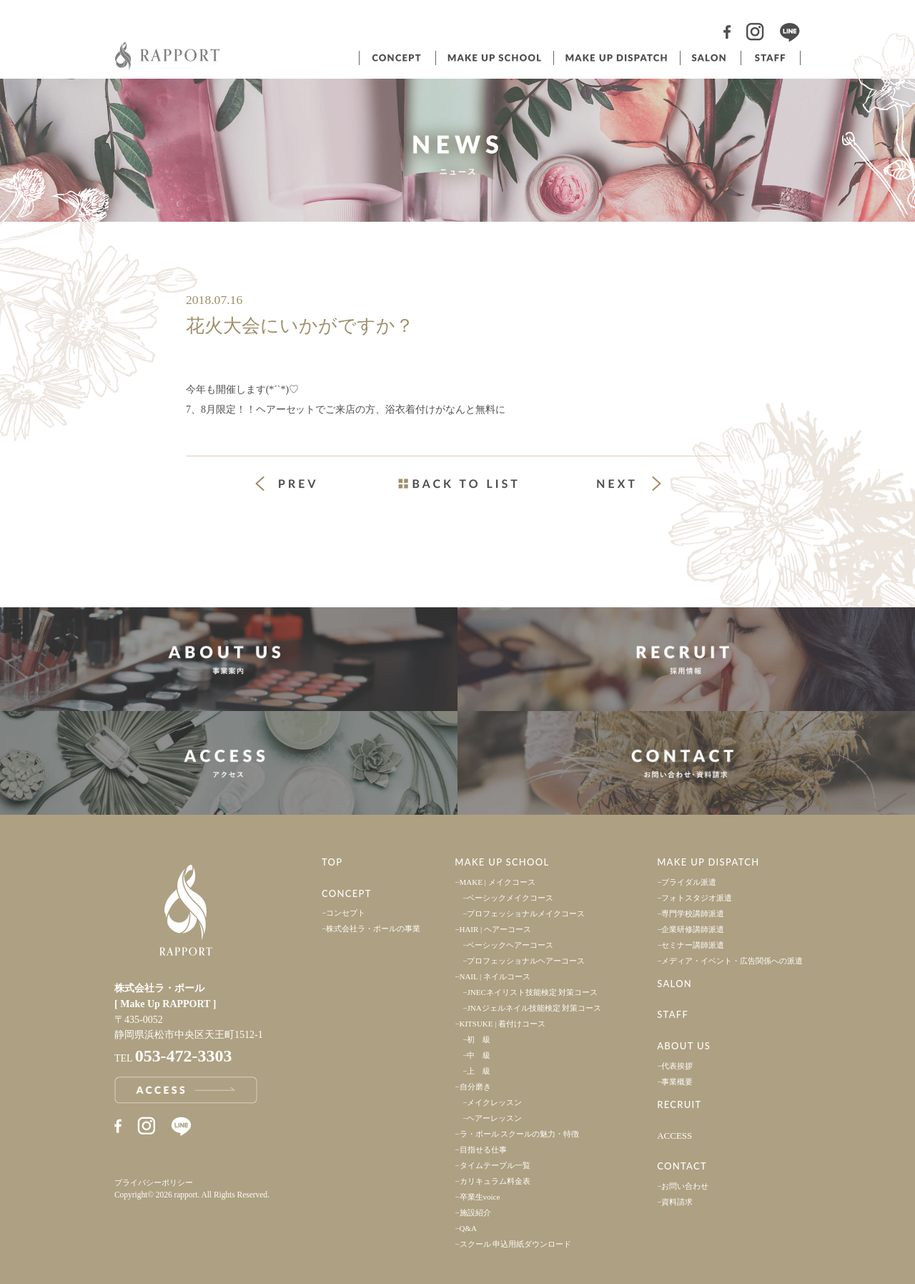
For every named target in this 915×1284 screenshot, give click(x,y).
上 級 (478, 1071)
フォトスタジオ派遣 (696, 897)
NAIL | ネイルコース (495, 976)
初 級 (478, 1039)
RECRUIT (679, 1104)
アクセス (229, 763)
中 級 (478, 1055)
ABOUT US (684, 1046)
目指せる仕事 (483, 1149)
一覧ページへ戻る (457, 483)
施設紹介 (475, 1212)
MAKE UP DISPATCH (708, 862)
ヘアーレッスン (494, 1118)
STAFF (672, 1014)
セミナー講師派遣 (692, 945)
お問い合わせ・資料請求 (686, 763)
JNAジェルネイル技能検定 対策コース (534, 1008)
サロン (709, 58)
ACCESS (674, 1135)
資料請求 (677, 1201)
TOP (332, 862)
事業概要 (677, 1081)
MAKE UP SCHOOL (502, 862)
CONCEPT (347, 893)
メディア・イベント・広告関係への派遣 (732, 960)
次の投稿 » (629, 483)
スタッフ (770, 58)
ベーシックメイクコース (510, 897)
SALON (674, 983)
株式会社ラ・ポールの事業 (373, 928)
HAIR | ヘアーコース (496, 929)
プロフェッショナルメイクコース (526, 913)
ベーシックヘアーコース (510, 945)
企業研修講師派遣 (692, 929)
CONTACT (682, 1166)
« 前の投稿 (299, 485)
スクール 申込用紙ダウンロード (516, 1244)
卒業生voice (480, 1196)
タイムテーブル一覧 (495, 1165)
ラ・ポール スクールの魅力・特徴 (520, 1133)
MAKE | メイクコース (497, 882)
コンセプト (396, 58)
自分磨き (475, 1086)
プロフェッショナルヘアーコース (526, 960)
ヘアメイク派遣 (615, 58)
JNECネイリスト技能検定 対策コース (532, 992)
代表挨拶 (677, 1066)
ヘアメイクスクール (493, 58)
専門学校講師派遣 (692, 913)
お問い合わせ (684, 1186)
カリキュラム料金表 (495, 1181)
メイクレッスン (494, 1102)
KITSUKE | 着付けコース (503, 1023)
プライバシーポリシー (153, 1182)
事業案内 (229, 659)
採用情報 (686, 659)
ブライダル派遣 (688, 882)
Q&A (468, 1228)
